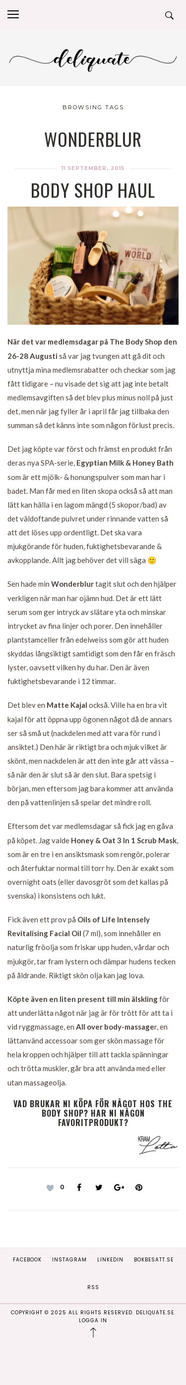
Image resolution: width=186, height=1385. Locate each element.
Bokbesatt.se (154, 1259)
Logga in (93, 1320)
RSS (93, 1287)
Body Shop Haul (93, 189)
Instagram (69, 1259)
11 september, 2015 (93, 168)
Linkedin (110, 1259)
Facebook (27, 1259)
